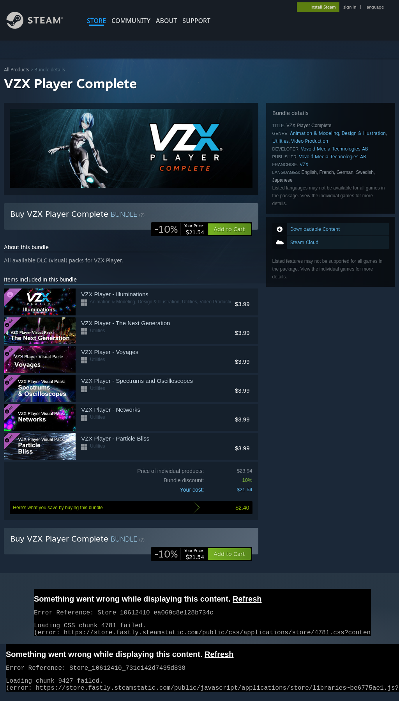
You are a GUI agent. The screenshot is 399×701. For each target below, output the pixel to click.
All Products (16, 70)
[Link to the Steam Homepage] (40, 26)
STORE (96, 20)
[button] (229, 554)
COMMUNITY (130, 20)
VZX (304, 164)
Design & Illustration (364, 133)
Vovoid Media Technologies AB (334, 149)
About (166, 20)
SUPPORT (196, 20)
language (374, 7)
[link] (179, 229)
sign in (349, 7)
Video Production (309, 141)
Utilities (280, 141)
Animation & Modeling (314, 133)
